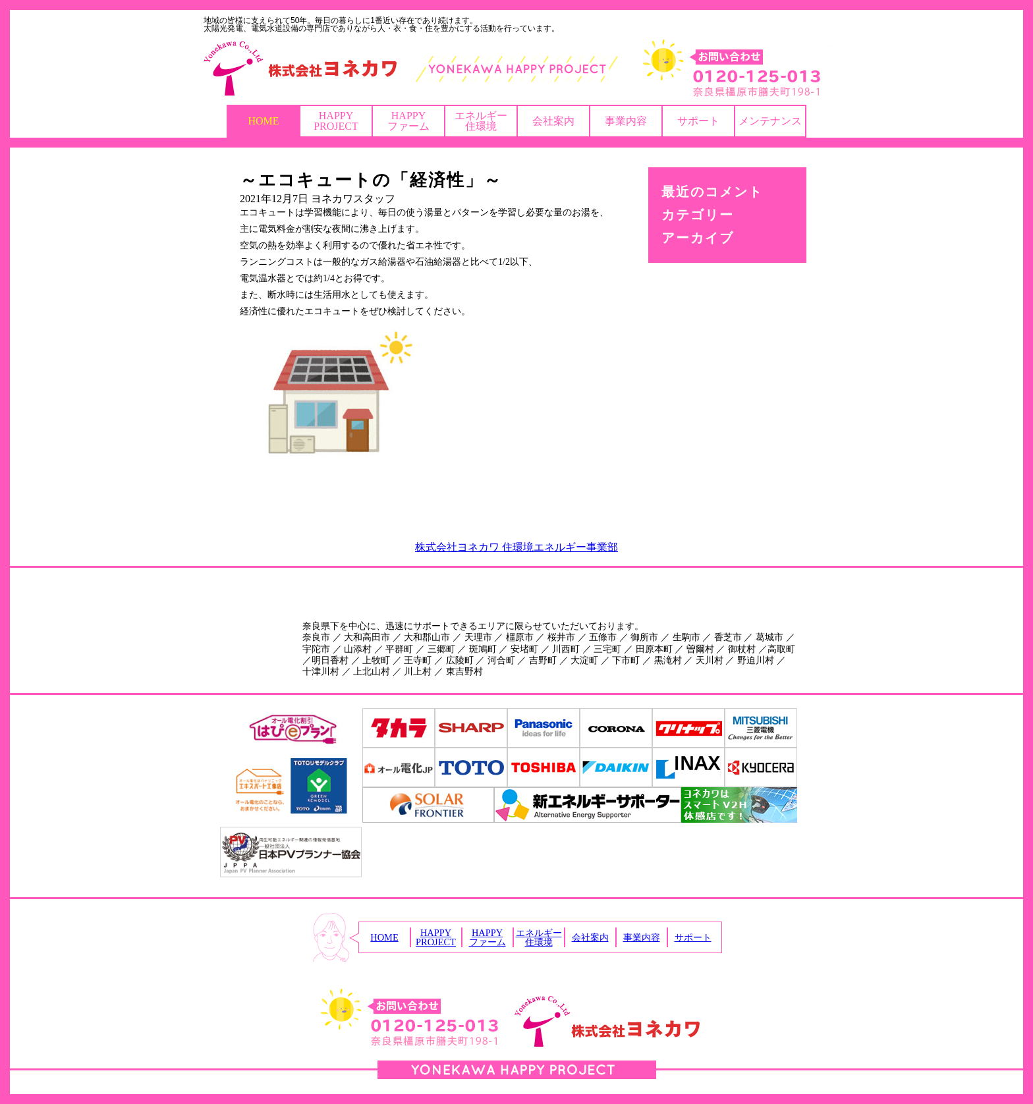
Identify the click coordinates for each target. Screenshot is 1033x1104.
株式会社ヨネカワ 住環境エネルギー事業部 (516, 547)
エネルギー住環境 (481, 121)
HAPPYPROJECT (336, 121)
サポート (698, 120)
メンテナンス (770, 120)
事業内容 (626, 120)
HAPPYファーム (408, 121)
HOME (263, 120)
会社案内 (553, 120)
